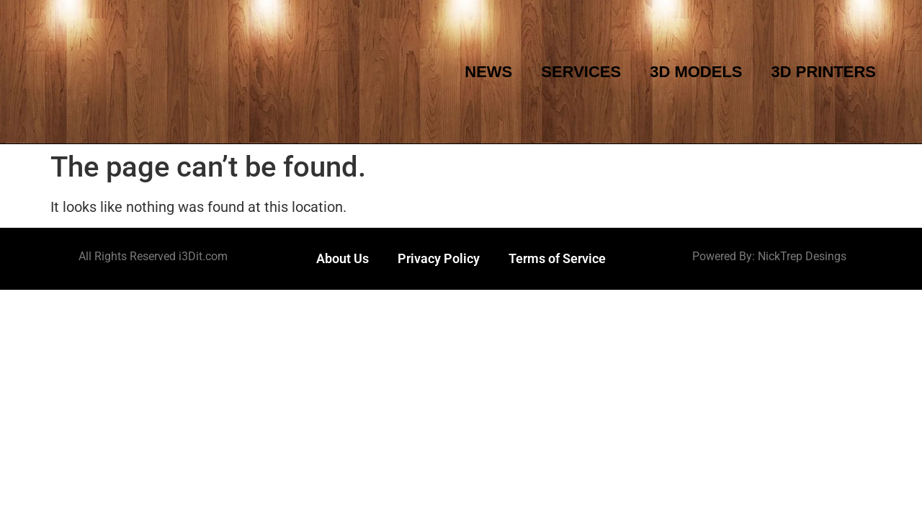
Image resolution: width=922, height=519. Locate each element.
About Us (342, 258)
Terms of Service (557, 258)
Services (581, 72)
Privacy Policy (439, 258)
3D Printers (823, 72)
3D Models (696, 72)
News (488, 72)
